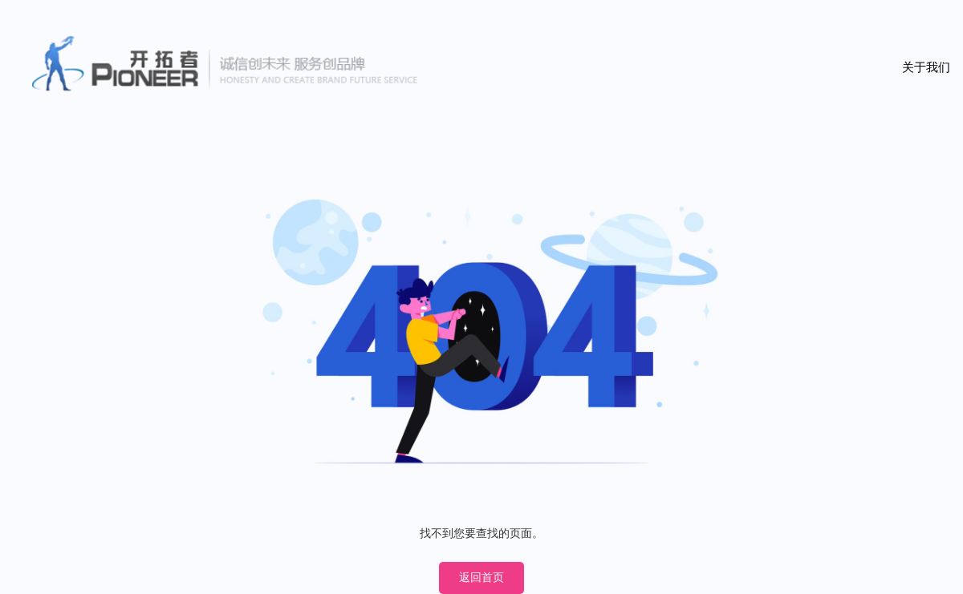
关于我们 (926, 67)
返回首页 (481, 578)
